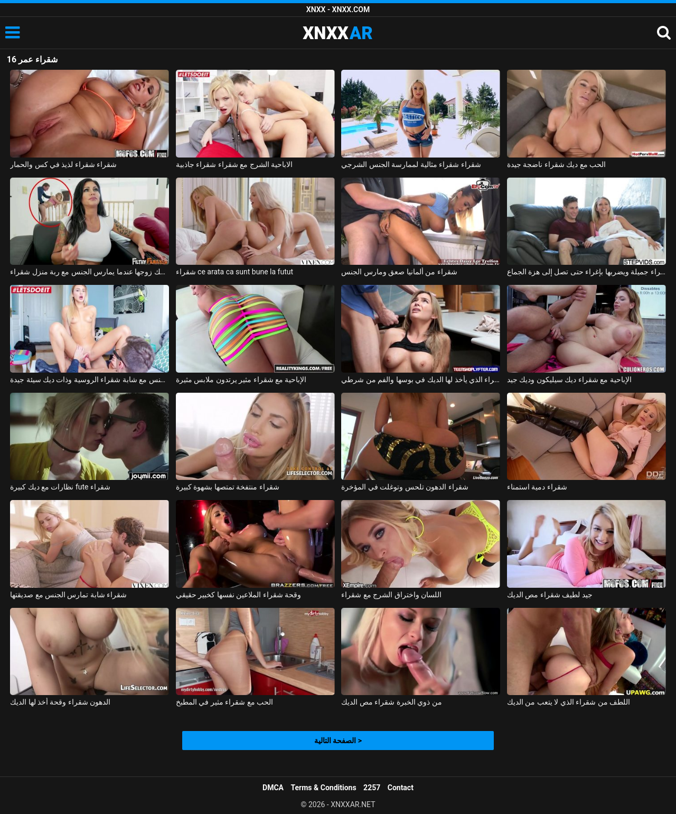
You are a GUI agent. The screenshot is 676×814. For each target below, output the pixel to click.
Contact (401, 787)
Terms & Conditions (323, 787)
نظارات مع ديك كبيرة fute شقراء (60, 487)
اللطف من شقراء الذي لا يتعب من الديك (568, 702)
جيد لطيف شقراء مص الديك (550, 594)
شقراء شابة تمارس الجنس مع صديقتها (68, 594)
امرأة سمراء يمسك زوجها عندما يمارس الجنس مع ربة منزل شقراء (89, 271)
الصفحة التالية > (338, 740)
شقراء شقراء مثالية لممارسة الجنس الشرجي (411, 164)
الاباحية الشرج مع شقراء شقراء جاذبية (234, 164)
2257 (371, 787)
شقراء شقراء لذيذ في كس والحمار (63, 164)
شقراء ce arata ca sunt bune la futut (234, 271)
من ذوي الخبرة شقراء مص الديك (391, 702)
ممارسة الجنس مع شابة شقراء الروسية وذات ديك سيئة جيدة (89, 379)
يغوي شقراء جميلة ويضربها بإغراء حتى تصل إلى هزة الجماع (586, 271)
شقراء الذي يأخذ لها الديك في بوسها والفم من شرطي (420, 379)
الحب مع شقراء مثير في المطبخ (224, 702)
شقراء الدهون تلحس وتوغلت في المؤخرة (404, 487)
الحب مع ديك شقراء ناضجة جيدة (556, 164)
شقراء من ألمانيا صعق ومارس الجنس (399, 271)
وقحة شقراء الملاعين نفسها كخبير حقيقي (238, 594)
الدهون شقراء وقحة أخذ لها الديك (60, 702)
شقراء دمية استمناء (537, 487)
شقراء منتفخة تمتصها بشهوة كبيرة (227, 487)
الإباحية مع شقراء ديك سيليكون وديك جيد (569, 379)
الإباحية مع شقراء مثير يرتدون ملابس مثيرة (241, 379)
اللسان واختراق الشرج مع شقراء (391, 594)
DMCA (273, 787)
